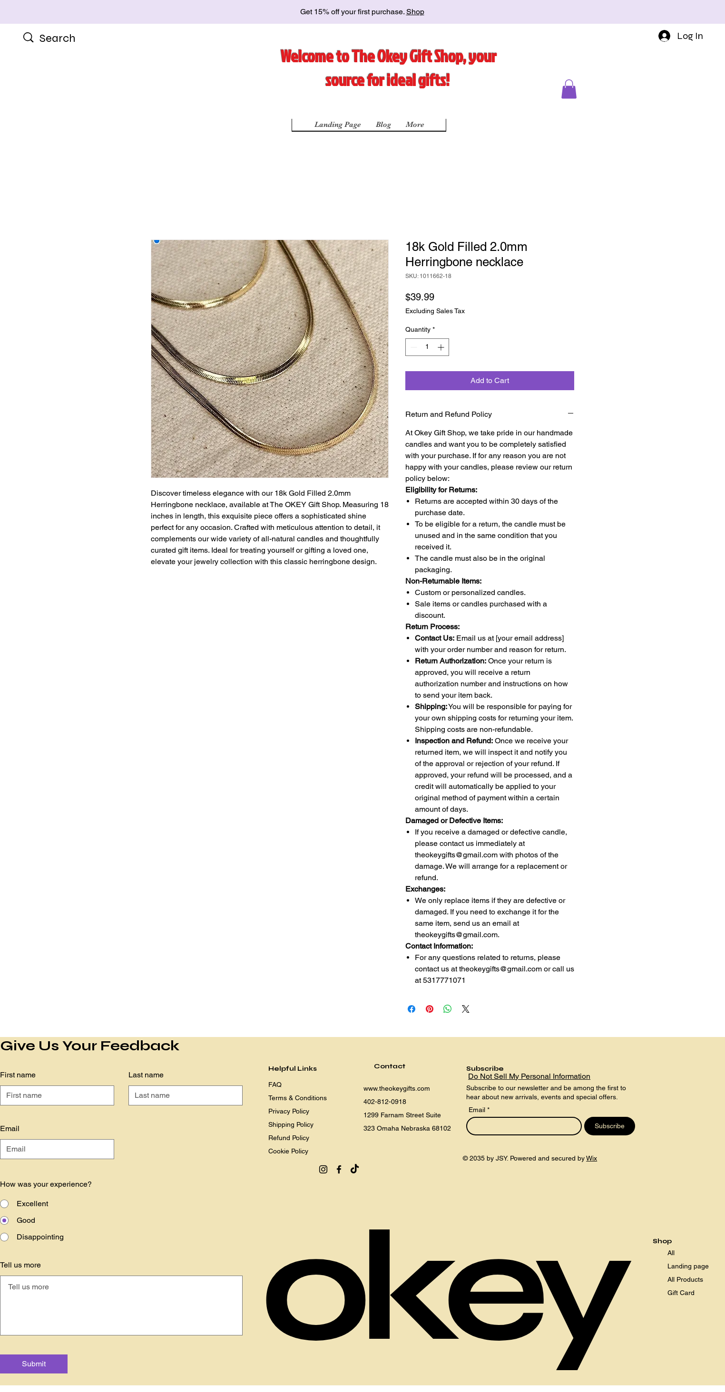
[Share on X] (465, 1009)
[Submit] (34, 1363)
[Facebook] (338, 1169)
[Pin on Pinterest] (429, 1009)
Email (478, 1109)
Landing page (688, 1266)
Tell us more (20, 1265)
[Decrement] (413, 347)
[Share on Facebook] (411, 1009)
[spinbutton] (427, 347)
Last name (146, 1075)
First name (18, 1075)
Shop (415, 11)
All (671, 1253)
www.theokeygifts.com (396, 1088)
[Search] (69, 38)
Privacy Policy (288, 1111)
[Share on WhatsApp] (447, 1009)
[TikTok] (354, 1169)
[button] (569, 89)
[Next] (675, 12)
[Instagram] (323, 1169)
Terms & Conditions (297, 1098)
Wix (591, 1158)
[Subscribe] (609, 1126)
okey (441, 1288)
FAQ (275, 1084)
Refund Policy (288, 1138)
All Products (685, 1279)
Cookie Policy (288, 1151)
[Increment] (442, 347)
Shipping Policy (291, 1124)
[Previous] (50, 12)
